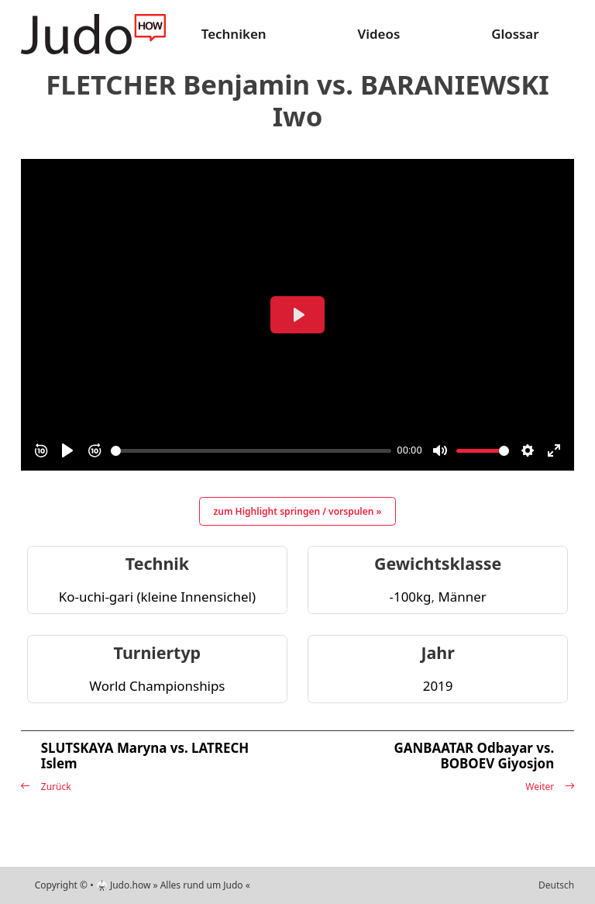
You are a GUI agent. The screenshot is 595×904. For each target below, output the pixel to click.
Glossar (514, 34)
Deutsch (556, 885)
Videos (378, 34)
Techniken (234, 34)
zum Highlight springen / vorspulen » (298, 511)
